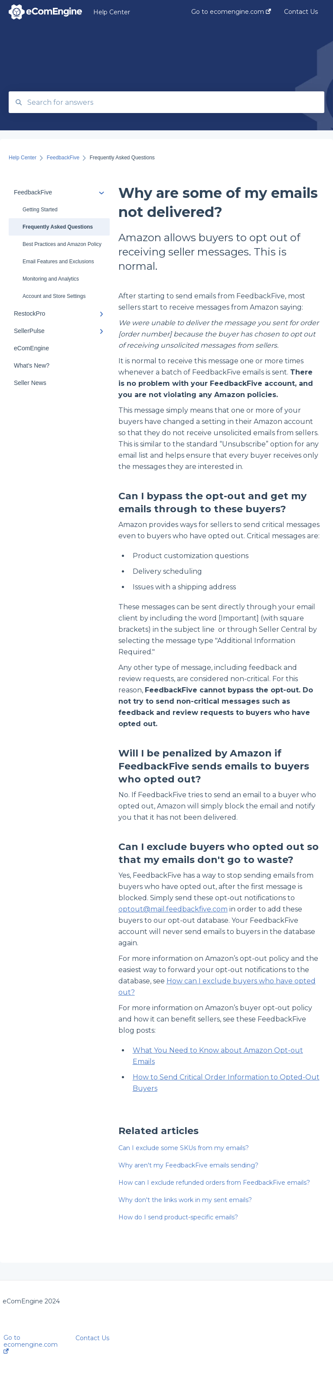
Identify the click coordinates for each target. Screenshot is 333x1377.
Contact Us (92, 1338)
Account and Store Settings (54, 296)
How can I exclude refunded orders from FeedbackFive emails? (214, 1182)
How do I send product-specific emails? (178, 1217)
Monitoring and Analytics (51, 279)
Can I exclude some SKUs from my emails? (183, 1148)
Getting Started (40, 210)
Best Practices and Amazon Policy (62, 244)
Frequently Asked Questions (58, 227)
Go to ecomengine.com (30, 1344)
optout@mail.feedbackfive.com (173, 909)
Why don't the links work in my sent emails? (185, 1200)
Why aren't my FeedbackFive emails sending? (188, 1165)
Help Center (111, 12)
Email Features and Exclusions (58, 262)
